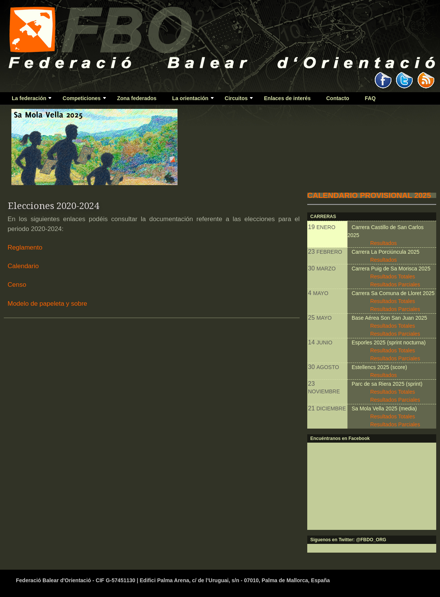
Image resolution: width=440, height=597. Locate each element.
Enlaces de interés (287, 98)
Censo (17, 284)
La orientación (190, 100)
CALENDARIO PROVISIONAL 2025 (369, 195)
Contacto (337, 98)
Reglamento (25, 247)
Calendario (23, 266)
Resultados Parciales (395, 284)
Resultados (383, 243)
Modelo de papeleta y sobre (47, 303)
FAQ (370, 98)
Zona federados (136, 98)
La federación (28, 100)
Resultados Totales (392, 276)
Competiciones (81, 100)
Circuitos (235, 100)
